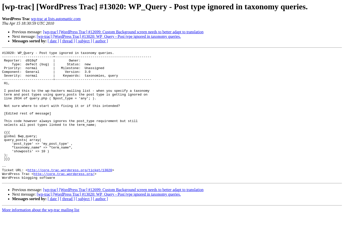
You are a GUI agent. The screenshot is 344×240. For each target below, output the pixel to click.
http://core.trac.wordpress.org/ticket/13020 (69, 194)
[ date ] (53, 41)
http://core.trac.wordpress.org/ (64, 198)
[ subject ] (84, 41)
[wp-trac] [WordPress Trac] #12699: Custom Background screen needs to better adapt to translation (123, 32)
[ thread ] (67, 41)
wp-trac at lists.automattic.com (56, 19)
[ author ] (100, 41)
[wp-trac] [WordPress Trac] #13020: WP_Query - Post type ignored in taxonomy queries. (109, 36)
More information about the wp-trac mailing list (40, 235)
